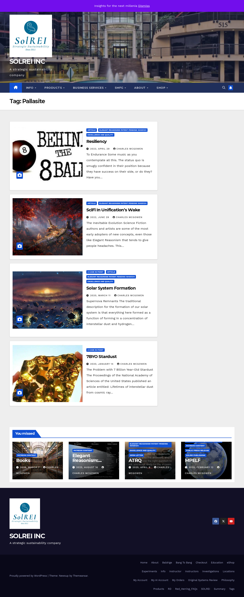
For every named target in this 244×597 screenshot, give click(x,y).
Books (23, 460)
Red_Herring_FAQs (186, 588)
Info (30, 87)
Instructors (191, 571)
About (140, 87)
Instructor (175, 571)
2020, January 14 (102, 364)
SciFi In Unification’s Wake (113, 209)
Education (217, 562)
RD (169, 588)
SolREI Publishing (195, 455)
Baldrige (167, 562)
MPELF (192, 460)
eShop (230, 562)
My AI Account (159, 580)
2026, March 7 (30, 467)
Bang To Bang (184, 562)
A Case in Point (95, 272)
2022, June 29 (100, 217)
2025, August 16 (87, 467)
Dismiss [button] (144, 6)
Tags (231, 588)
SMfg (119, 87)
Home (143, 562)
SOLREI (205, 588)
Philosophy (227, 580)
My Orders (178, 580)
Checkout (201, 562)
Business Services (89, 87)
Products (53, 87)
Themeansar (80, 575)
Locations (228, 571)
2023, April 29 (100, 148)
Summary (219, 588)
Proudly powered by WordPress (29, 575)
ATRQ (135, 460)
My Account (140, 580)
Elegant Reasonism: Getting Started (89, 460)
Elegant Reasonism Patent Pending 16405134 (122, 130)
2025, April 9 (141, 467)
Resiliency (96, 141)
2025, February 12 (201, 467)
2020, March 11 (101, 295)
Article (91, 130)
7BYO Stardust (101, 356)
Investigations (210, 571)
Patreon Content (26, 455)
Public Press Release (197, 450)
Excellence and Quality (100, 135)
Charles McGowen (128, 148)
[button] (223, 87)
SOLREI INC (27, 61)
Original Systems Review (203, 580)
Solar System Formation (111, 288)
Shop (161, 87)
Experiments (149, 571)
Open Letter (136, 455)
